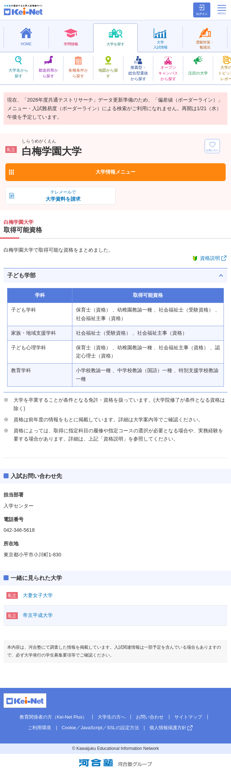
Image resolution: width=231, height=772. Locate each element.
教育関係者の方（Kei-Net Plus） (53, 717)
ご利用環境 (39, 727)
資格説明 (210, 258)
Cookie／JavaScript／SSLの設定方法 (100, 727)
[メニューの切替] (221, 9)
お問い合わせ (150, 717)
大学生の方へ (111, 717)
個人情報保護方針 (167, 727)
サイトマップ (188, 717)
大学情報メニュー (115, 172)
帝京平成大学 (38, 615)
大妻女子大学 (38, 595)
